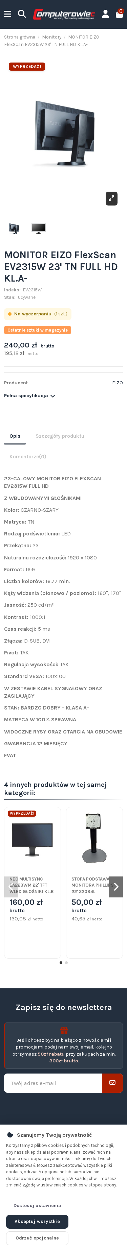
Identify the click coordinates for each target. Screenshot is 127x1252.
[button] (61, 962)
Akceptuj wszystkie (37, 1221)
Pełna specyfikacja (29, 396)
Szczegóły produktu (60, 436)
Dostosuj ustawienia (37, 1205)
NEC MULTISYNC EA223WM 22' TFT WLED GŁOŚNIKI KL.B (31, 885)
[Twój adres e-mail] (53, 1083)
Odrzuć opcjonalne (37, 1238)
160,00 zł (26, 906)
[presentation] (63, 1109)
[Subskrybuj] (112, 1083)
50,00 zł (86, 906)
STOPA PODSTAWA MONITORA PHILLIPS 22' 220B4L (92, 885)
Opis (14, 436)
